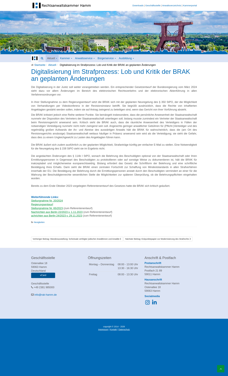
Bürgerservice (107, 58)
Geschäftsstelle (153, 5)
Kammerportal (190, 5)
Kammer (66, 58)
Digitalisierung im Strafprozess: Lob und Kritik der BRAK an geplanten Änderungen (110, 75)
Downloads (138, 5)
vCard (43, 275)
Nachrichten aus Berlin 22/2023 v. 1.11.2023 (57, 212)
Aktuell (52, 58)
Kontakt (113, 329)
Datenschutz (124, 329)
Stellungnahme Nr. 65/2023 (47, 208)
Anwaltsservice (85, 58)
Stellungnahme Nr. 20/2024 (47, 200)
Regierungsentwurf (42, 204)
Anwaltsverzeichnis (171, 5)
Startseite (39, 65)
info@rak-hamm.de (45, 294)
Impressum (103, 329)
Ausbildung (126, 58)
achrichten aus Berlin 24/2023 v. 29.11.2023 (56, 215)
